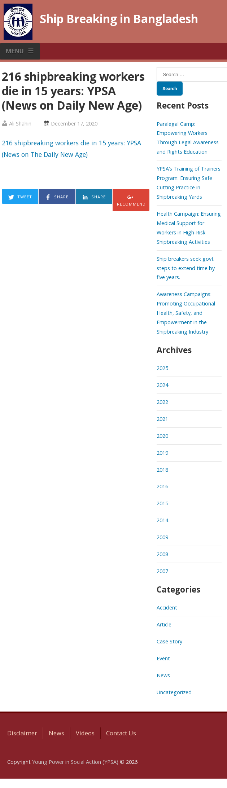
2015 (162, 503)
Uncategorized (174, 692)
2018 (162, 469)
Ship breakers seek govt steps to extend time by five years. (186, 268)
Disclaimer (22, 733)
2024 (162, 385)
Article (164, 624)
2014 (162, 520)
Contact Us (121, 733)
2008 (162, 554)
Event (163, 658)
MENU (14, 51)
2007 (162, 571)
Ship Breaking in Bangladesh (119, 18)
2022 (162, 402)
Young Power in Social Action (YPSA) (75, 761)
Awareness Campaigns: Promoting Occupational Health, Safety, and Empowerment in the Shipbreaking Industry (186, 313)
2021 (162, 418)
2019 (162, 452)
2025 (162, 368)
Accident (167, 607)
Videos (85, 733)
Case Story (169, 641)
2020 (162, 435)
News (163, 675)
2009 (162, 537)
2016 (162, 486)
